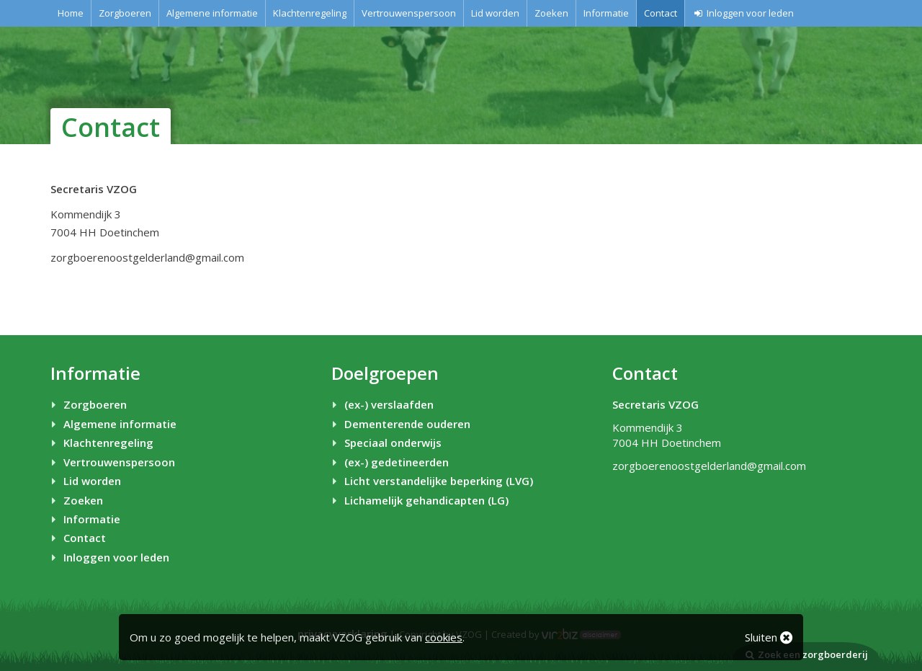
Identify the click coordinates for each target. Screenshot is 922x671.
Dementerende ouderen (399, 424)
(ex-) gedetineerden (388, 462)
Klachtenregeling (309, 12)
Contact (660, 12)
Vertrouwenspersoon (409, 12)
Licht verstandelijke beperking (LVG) (430, 481)
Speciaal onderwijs (385, 442)
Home (71, 12)
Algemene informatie (212, 12)
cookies (443, 637)
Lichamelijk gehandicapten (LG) (418, 500)
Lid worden (495, 12)
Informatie (606, 12)
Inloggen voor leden (743, 12)
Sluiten (768, 637)
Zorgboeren (125, 12)
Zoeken (551, 12)
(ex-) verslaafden (381, 404)
